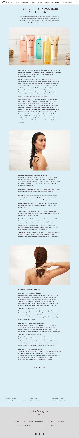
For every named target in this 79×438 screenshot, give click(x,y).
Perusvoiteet (24, 2)
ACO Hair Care (39, 368)
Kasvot (10, 2)
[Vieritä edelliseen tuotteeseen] (3, 388)
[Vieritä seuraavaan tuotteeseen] (76, 388)
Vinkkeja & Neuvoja (66, 2)
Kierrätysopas (60, 421)
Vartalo (17, 2)
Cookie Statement (30, 426)
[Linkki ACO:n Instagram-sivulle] (40, 434)
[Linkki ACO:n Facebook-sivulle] (36, 434)
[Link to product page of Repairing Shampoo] (39, 384)
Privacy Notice (18, 426)
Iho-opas (30, 421)
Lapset (47, 2)
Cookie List (41, 426)
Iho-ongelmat (55, 2)
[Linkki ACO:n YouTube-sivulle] (43, 434)
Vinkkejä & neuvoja (20, 421)
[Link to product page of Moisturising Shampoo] (16, 384)
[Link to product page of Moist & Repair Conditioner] (62, 384)
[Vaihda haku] (76, 2)
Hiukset (33, 2)
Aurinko (40, 2)
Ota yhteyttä (50, 421)
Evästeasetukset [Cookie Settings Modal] (55, 425)
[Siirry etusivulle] (4, 2)
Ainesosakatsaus (40, 421)
